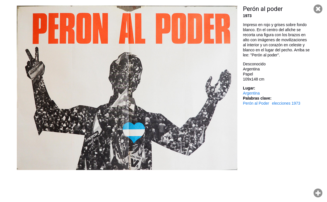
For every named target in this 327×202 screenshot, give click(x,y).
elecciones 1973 (286, 103)
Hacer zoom (318, 193)
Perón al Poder (256, 103)
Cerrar (318, 9)
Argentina (251, 93)
